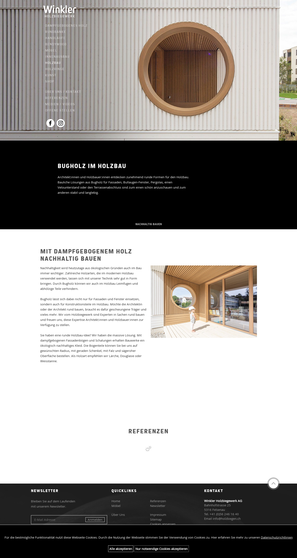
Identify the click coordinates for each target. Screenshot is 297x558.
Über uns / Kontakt (63, 91)
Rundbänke (55, 31)
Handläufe (55, 38)
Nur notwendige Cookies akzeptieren (161, 549)
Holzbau (53, 62)
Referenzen (56, 98)
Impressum (158, 515)
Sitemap (156, 519)
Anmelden (95, 519)
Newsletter (157, 506)
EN (249, 7)
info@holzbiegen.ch (227, 518)
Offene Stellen (60, 110)
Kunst (50, 75)
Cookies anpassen (162, 524)
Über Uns (118, 515)
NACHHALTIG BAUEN (148, 224)
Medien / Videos (60, 104)
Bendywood (56, 44)
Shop (49, 81)
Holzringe (55, 69)
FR (242, 7)
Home (115, 501)
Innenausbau (57, 56)
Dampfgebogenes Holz (64, 25)
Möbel (51, 50)
